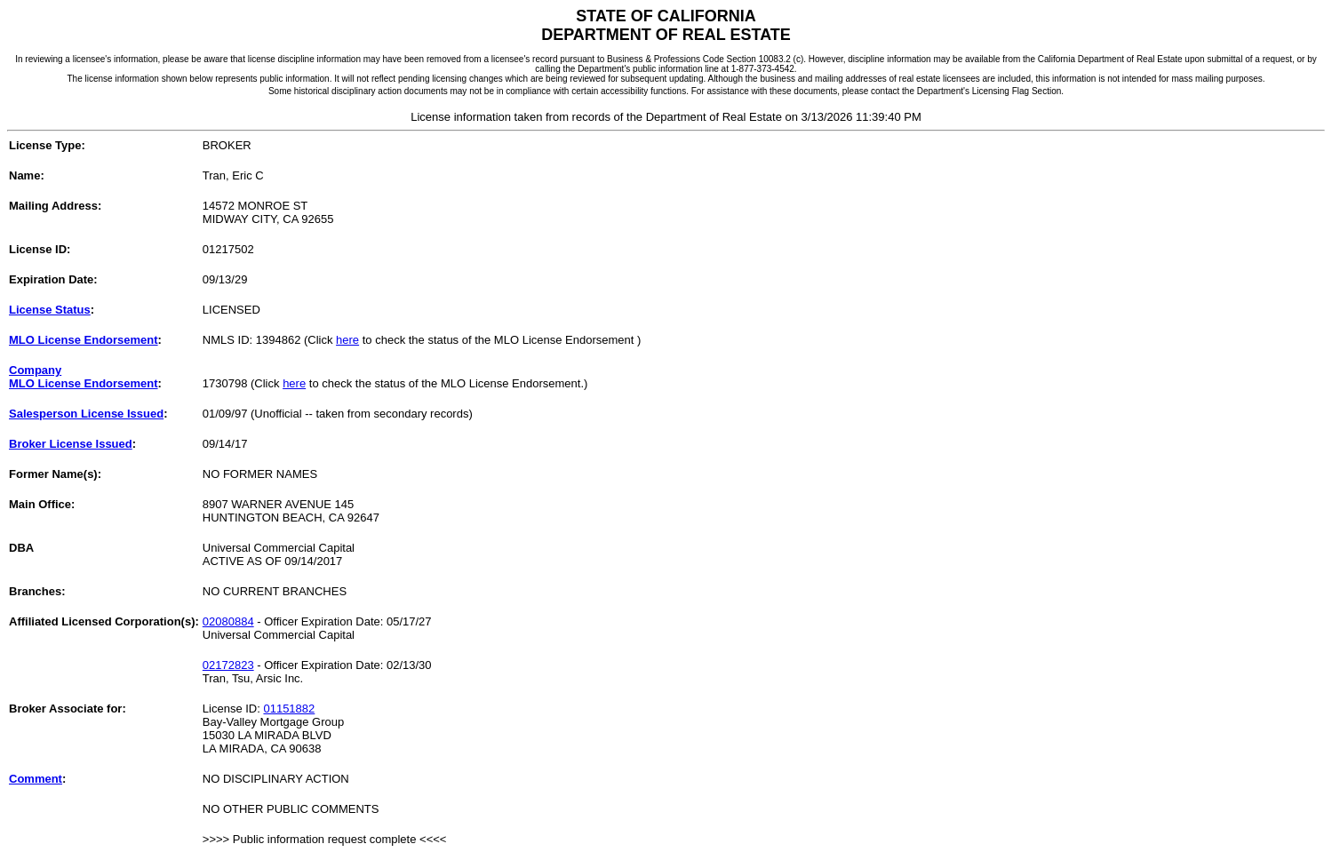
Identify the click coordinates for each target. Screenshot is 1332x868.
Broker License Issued (70, 443)
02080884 (228, 621)
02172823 (228, 665)
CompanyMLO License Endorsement (83, 376)
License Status (50, 309)
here (347, 339)
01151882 (289, 708)
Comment (35, 778)
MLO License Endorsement (83, 339)
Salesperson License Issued (86, 413)
